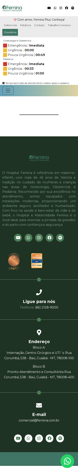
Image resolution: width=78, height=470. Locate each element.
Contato (39, 25)
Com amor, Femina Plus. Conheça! (41, 19)
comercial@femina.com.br (39, 420)
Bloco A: (39, 353)
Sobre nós (10, 25)
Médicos (25, 25)
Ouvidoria (10, 32)
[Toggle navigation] (8, 90)
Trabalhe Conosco (59, 25)
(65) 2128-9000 (46, 307)
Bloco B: (39, 372)
